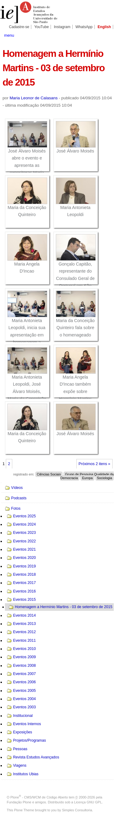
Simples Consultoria (77, 810)
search (107, 35)
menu (9, 35)
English (104, 27)
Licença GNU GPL (88, 802)
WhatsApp (84, 27)
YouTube (41, 27)
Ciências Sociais (49, 474)
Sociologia (104, 478)
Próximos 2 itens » (94, 464)
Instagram (62, 27)
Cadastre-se (19, 27)
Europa (87, 478)
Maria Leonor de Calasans (34, 98)
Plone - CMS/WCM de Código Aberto (39, 797)
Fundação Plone (19, 802)
